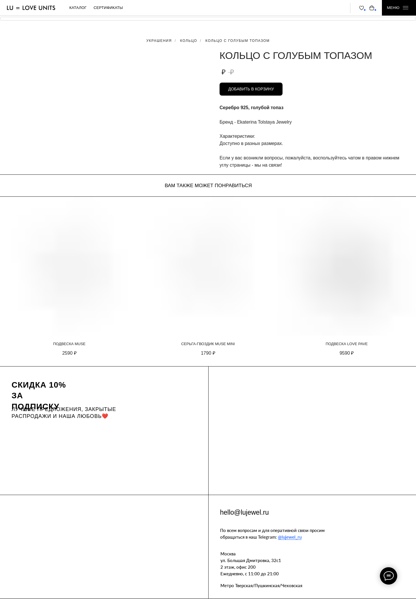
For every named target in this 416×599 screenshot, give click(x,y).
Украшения (159, 41)
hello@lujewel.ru (244, 512)
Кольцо (188, 41)
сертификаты (108, 7)
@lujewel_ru (290, 537)
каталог (78, 7)
